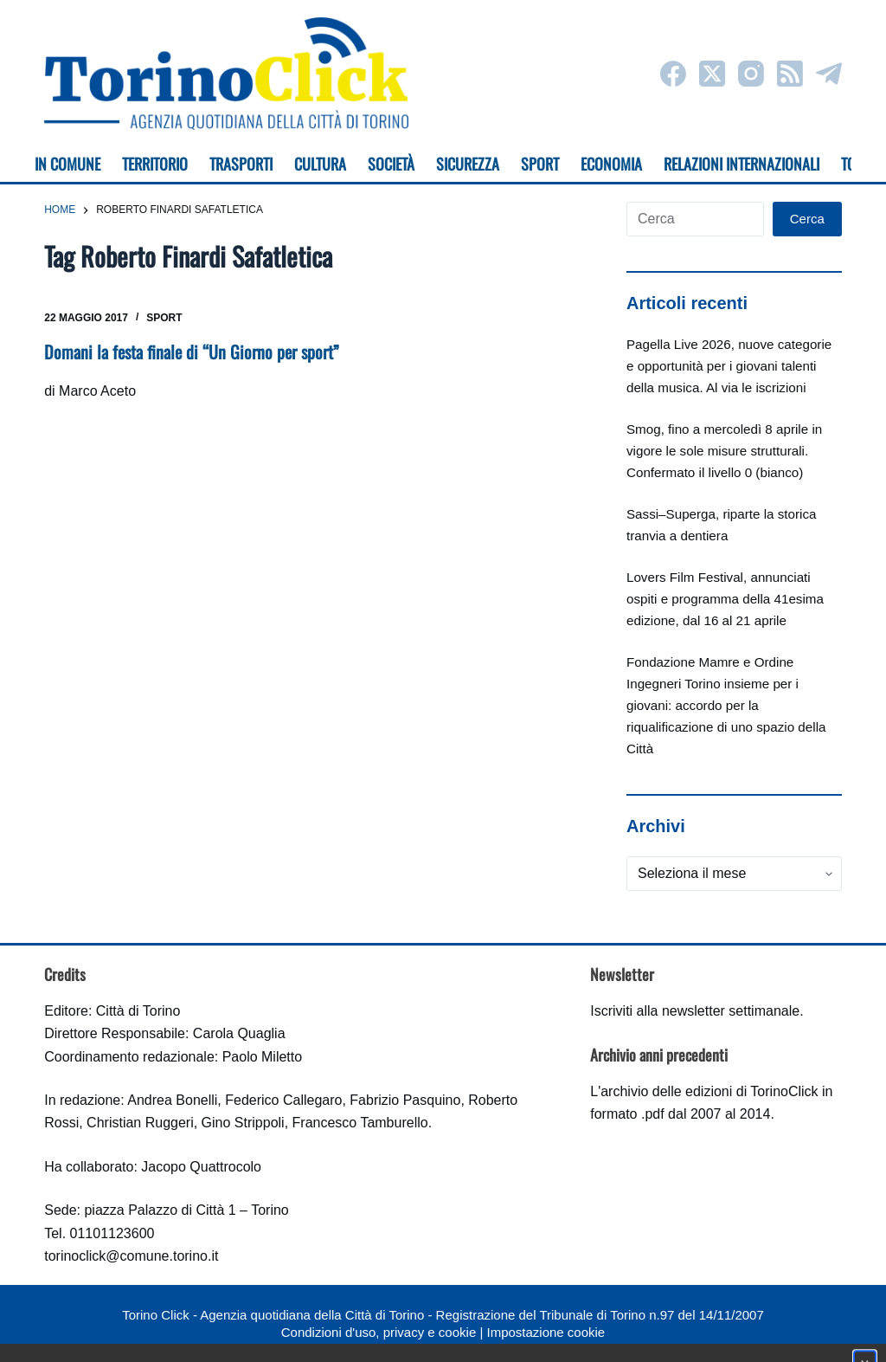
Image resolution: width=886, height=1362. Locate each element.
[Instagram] (751, 74)
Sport (164, 318)
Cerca (807, 218)
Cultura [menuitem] (320, 163)
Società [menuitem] (391, 163)
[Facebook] (673, 74)
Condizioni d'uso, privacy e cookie (378, 1332)
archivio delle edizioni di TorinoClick (709, 1091)
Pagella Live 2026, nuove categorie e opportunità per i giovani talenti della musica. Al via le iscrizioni (728, 366)
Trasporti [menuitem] (241, 163)
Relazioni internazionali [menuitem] (741, 163)
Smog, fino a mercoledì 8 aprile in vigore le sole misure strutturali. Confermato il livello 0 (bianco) (724, 451)
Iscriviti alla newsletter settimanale (694, 1011)
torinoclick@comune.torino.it (131, 1256)
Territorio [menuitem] (155, 163)
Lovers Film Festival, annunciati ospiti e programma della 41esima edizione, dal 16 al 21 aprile (725, 599)
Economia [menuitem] (611, 163)
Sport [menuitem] (540, 163)
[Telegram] (829, 74)
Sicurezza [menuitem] (467, 163)
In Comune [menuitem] (67, 163)
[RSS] (790, 74)
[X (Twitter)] (712, 74)
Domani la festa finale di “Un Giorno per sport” (191, 352)
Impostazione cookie (545, 1332)
